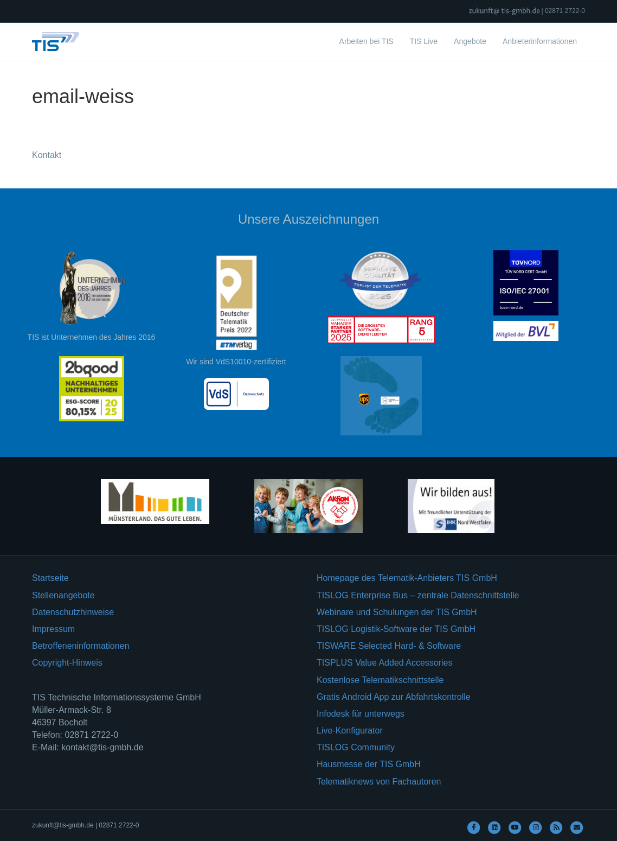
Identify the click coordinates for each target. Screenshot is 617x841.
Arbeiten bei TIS (366, 41)
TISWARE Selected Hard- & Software (389, 645)
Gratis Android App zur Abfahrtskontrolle (394, 696)
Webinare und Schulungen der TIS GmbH (397, 612)
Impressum (53, 629)
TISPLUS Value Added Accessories (385, 662)
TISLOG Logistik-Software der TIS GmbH (396, 629)
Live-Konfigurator (350, 730)
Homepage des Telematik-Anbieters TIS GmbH (407, 578)
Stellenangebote (63, 595)
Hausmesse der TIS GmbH (369, 764)
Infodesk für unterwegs (360, 713)
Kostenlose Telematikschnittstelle (380, 680)
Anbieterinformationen (540, 41)
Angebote (470, 41)
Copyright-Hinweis (67, 662)
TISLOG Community (356, 747)
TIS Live (424, 41)
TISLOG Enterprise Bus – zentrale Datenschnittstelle (418, 595)
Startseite (50, 578)
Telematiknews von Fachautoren (379, 781)
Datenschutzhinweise (73, 612)
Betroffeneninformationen (80, 645)
